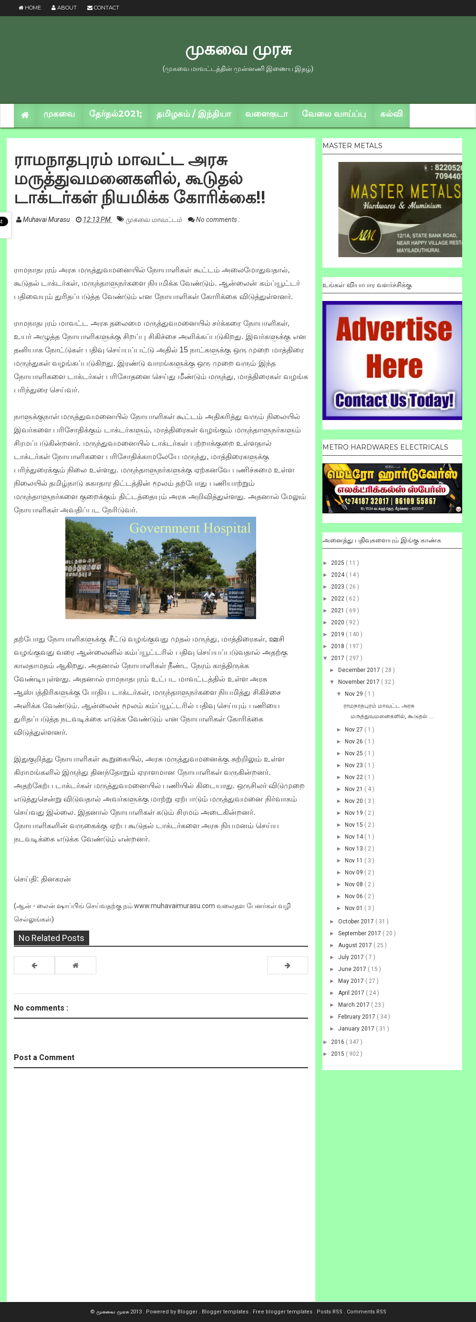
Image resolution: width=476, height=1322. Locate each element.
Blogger (188, 1312)
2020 (338, 622)
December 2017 (360, 670)
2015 (338, 1054)
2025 (338, 563)
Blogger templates (226, 1312)
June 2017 (353, 969)
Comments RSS (366, 1312)
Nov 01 (354, 908)
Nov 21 (354, 789)
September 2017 (360, 933)
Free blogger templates (283, 1312)
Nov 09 (354, 872)
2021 (338, 610)
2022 (338, 598)
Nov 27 (354, 729)
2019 (338, 634)
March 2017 (354, 1005)
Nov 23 (354, 765)
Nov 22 (354, 777)
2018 (338, 646)
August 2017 (355, 945)
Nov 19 (354, 813)
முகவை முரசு (238, 48)
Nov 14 (354, 836)
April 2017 (352, 993)
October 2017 (356, 921)
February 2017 (357, 1016)
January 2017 (357, 1028)
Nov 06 (354, 896)
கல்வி (391, 114)
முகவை (59, 114)
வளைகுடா (266, 114)
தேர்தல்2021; (115, 114)
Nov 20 (354, 801)
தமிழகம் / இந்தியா (193, 114)
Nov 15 (354, 824)
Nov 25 (354, 753)
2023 (338, 586)
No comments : (218, 219)
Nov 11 (354, 860)
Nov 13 (354, 848)
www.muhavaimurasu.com (174, 906)
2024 (338, 574)
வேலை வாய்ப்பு (334, 114)
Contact (103, 7)
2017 (338, 658)
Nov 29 (354, 694)
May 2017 (351, 981)
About (64, 7)
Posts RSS (330, 1312)
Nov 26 (354, 741)
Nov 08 (354, 884)
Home (30, 7)
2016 (338, 1042)
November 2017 (359, 682)
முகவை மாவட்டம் (154, 219)
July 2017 (351, 957)
